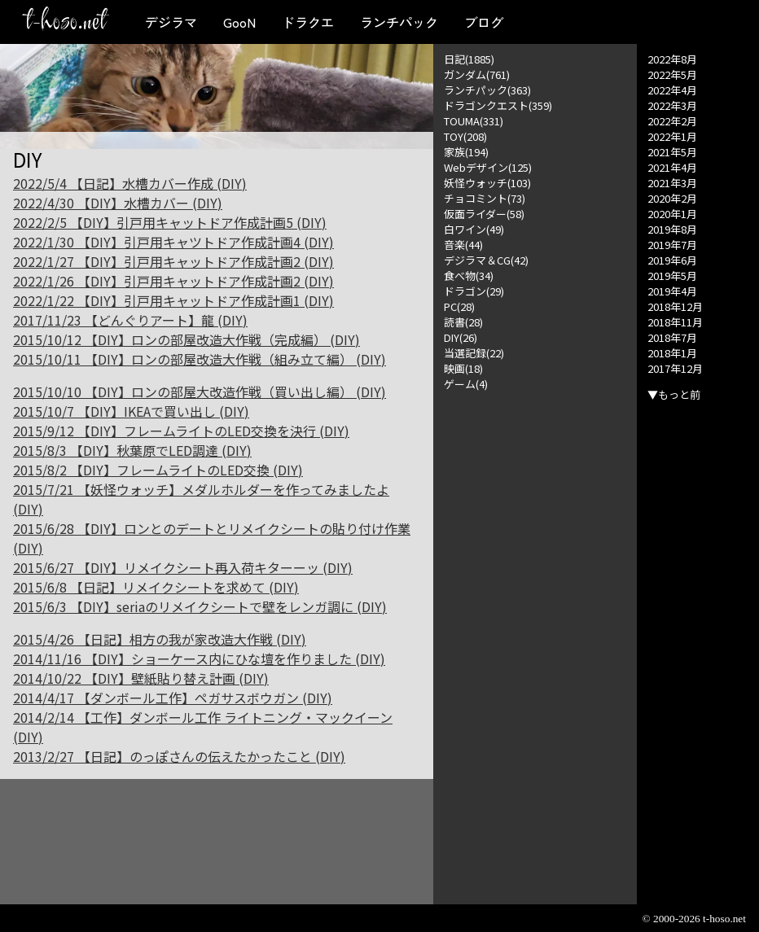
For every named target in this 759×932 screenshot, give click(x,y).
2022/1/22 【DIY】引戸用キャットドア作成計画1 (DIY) (173, 300)
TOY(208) (465, 136)
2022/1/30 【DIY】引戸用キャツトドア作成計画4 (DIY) (173, 242)
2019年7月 (672, 244)
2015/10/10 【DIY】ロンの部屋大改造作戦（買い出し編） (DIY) (199, 391)
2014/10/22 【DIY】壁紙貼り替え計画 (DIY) (141, 678)
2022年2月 (672, 121)
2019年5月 (672, 275)
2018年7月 (672, 337)
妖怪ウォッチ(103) (487, 182)
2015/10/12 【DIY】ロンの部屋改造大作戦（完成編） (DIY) (186, 339)
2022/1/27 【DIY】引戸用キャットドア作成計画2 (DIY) (173, 261)
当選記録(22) (474, 353)
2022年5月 (672, 74)
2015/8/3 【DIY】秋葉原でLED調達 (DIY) (132, 450)
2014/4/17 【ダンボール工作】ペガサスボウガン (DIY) (172, 697)
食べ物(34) (469, 275)
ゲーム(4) (466, 384)
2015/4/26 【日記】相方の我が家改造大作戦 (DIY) (159, 639)
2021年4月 (672, 167)
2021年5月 (672, 152)
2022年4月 (672, 90)
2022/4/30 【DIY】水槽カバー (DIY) (117, 202)
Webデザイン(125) (488, 167)
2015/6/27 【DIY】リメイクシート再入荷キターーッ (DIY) (183, 567)
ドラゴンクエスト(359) (498, 105)
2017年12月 (675, 368)
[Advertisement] (535, 636)
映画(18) (463, 368)
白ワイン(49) (474, 229)
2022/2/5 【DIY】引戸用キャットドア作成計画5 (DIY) (170, 222)
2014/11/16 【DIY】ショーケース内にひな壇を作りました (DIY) (199, 658)
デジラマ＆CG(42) (486, 260)
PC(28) (459, 306)
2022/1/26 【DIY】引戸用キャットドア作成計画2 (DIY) (173, 281)
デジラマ (171, 22)
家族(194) (466, 152)
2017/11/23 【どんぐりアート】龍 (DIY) (130, 320)
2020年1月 (672, 213)
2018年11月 (675, 322)
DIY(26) (460, 337)
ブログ (483, 22)
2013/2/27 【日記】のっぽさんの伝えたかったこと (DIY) (179, 756)
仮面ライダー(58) (484, 213)
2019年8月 (672, 229)
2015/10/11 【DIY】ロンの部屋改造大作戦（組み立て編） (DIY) (199, 359)
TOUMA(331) (473, 121)
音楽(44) (463, 244)
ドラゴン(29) (474, 291)
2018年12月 (675, 306)
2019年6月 (672, 260)
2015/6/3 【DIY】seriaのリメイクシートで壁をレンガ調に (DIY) (200, 606)
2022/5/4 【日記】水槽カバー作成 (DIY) (130, 183)
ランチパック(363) (487, 90)
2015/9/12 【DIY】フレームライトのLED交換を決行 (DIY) (181, 430)
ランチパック (399, 22)
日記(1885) (469, 59)
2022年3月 (672, 105)
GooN (239, 22)
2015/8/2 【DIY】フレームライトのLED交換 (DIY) (158, 469)
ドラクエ (308, 22)
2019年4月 (672, 291)
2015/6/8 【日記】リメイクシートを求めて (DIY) (156, 587)
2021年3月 (672, 182)
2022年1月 (672, 136)
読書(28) (463, 322)
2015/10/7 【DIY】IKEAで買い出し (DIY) (131, 411)
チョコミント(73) (484, 198)
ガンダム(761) (477, 74)
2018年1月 (672, 353)
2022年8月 (672, 59)
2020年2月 (672, 198)
